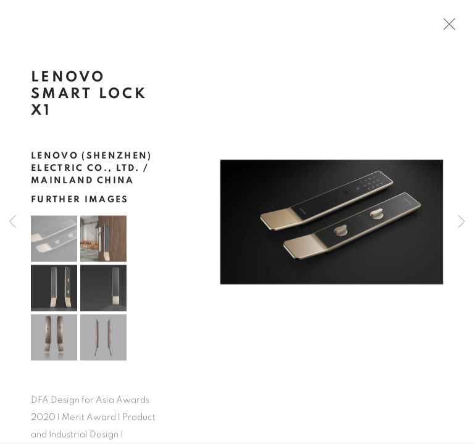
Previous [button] (12, 222)
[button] (54, 243)
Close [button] (450, 27)
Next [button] (461, 222)
